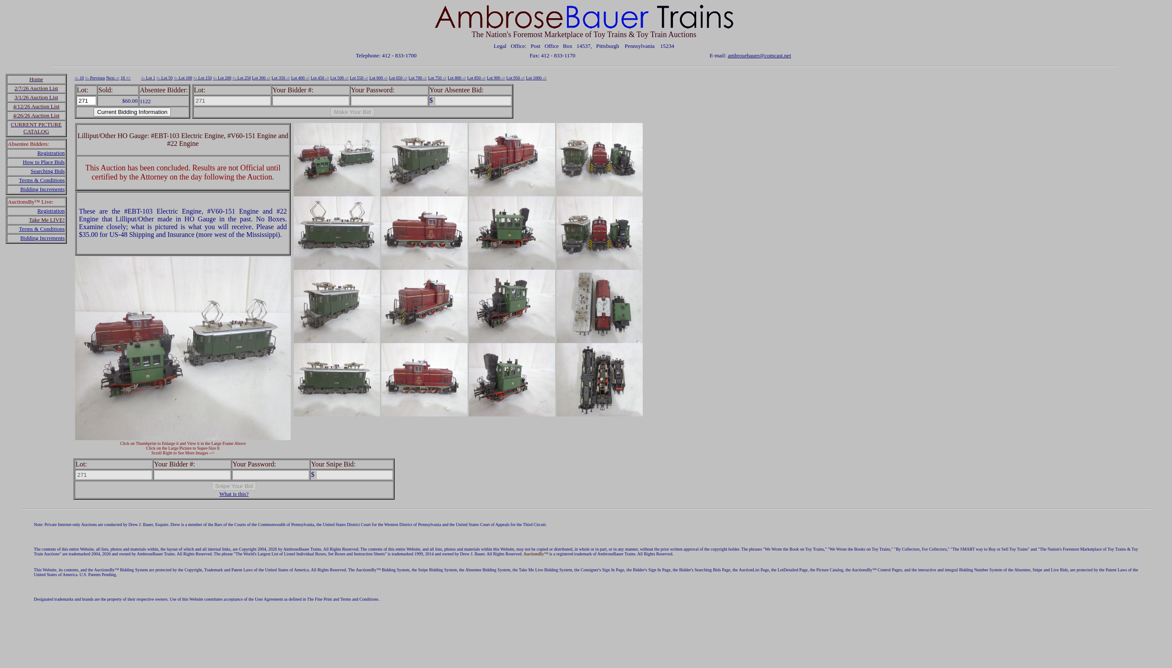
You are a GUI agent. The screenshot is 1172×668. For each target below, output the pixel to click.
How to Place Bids (44, 162)
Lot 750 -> (437, 78)
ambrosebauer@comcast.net (759, 55)
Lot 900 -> (496, 78)
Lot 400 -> (300, 78)
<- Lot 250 (242, 78)
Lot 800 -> (457, 78)
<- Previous (95, 78)
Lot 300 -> (261, 78)
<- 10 (79, 78)
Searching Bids (48, 171)
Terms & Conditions (42, 180)
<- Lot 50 (164, 78)
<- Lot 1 (148, 78)
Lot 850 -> (476, 78)
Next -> (112, 78)
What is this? (234, 494)
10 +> (125, 78)
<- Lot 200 (222, 78)
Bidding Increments (42, 189)
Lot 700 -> (417, 78)
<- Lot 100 (183, 78)
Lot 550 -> (359, 78)
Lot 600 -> (378, 78)
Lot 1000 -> (536, 78)
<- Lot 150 (202, 78)
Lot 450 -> (320, 78)
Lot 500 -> (339, 78)
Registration (51, 153)
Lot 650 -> (398, 78)
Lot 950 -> (515, 78)
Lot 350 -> (281, 78)
